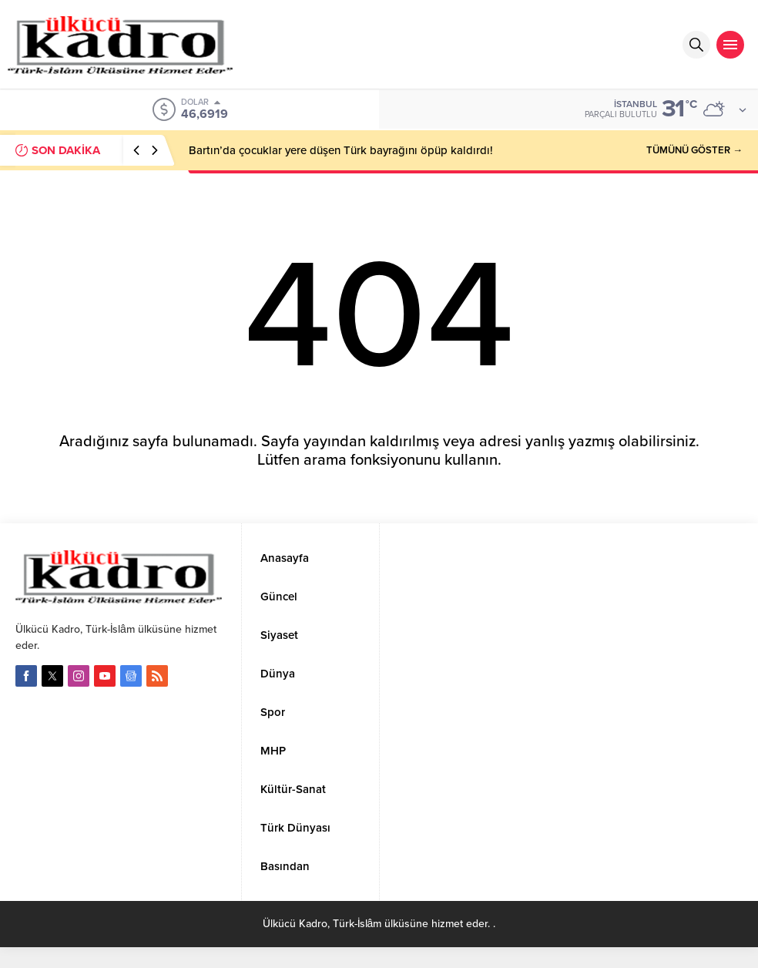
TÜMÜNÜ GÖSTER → (694, 150)
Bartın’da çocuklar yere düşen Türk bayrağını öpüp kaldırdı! (341, 150)
